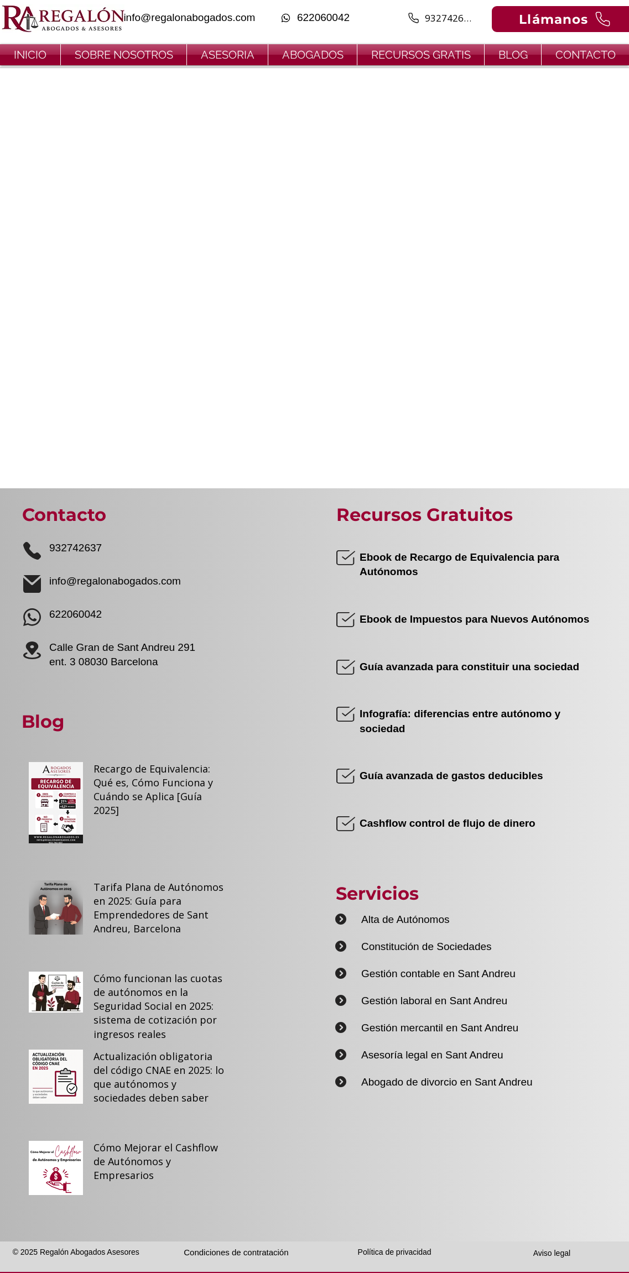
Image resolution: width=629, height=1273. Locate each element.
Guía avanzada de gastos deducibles (451, 775)
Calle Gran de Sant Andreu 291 (122, 647)
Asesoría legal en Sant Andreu (432, 1055)
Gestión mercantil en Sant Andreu (439, 1028)
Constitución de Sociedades (426, 946)
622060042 (75, 614)
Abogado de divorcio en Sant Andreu (447, 1082)
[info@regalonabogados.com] (189, 17)
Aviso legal (551, 1253)
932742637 (75, 548)
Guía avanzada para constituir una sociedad (469, 666)
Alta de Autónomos (405, 919)
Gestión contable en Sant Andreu (438, 973)
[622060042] (314, 17)
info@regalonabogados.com (115, 581)
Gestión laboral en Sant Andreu (434, 1000)
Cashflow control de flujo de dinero (448, 823)
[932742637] (440, 17)
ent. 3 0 (66, 661)
